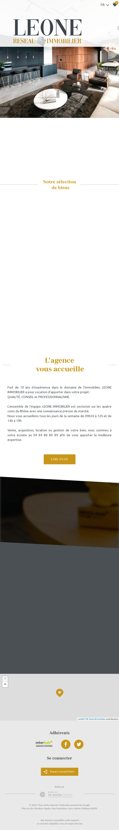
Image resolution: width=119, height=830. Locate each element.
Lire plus (59, 459)
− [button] (5, 684)
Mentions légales (42, 808)
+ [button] (5, 679)
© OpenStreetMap (95, 719)
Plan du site (27, 808)
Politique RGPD (89, 808)
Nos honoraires (59, 808)
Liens (70, 808)
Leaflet (81, 719)
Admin (77, 808)
